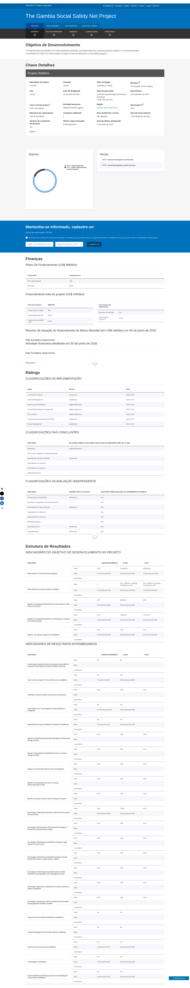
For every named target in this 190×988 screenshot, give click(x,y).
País (31, 91)
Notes (32, 131)
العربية (149, 6)
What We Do (30, 5)
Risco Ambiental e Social (107, 113)
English (126, 6)
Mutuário (135, 82)
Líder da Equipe (103, 82)
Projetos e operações (43, 5)
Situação (67, 82)
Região (100, 104)
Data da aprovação (105, 91)
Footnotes (30, 363)
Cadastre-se (94, 244)
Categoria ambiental (72, 113)
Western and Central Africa (107, 108)
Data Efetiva (136, 91)
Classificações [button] (91, 34)
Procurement (53, 26)
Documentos (71, 26)
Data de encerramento (140, 113)
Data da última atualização (109, 121)
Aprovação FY (137, 104)
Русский (155, 6)
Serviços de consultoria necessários (40, 122)
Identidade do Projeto (39, 82)
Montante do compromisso (41, 113)
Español (134, 6)
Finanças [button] (73, 34)
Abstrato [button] (35, 34)
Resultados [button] (110, 34)
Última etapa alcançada (73, 121)
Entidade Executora (71, 104)
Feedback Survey (179, 978)
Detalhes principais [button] (54, 34)
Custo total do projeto (40, 104)
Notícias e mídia (89, 26)
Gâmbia (33, 94)
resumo (34, 26)
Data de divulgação (71, 91)
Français (141, 6)
